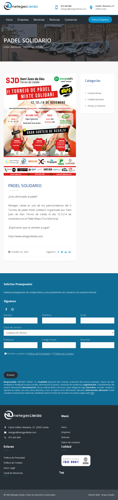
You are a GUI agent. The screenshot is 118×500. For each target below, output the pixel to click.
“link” (92, 393)
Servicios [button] (39, 19)
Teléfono (46, 315)
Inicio (9, 19)
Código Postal (49, 339)
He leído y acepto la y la (39, 353)
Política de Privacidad (39, 353)
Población (9, 339)
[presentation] (27, 363)
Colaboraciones (96, 99)
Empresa (23, 19)
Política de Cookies (64, 353)
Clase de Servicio (13, 327)
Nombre (8, 315)
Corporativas (94, 93)
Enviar (11, 375)
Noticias (54, 19)
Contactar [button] (71, 19)
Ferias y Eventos (96, 105)
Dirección (85, 339)
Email (83, 315)
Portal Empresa (100, 20)
